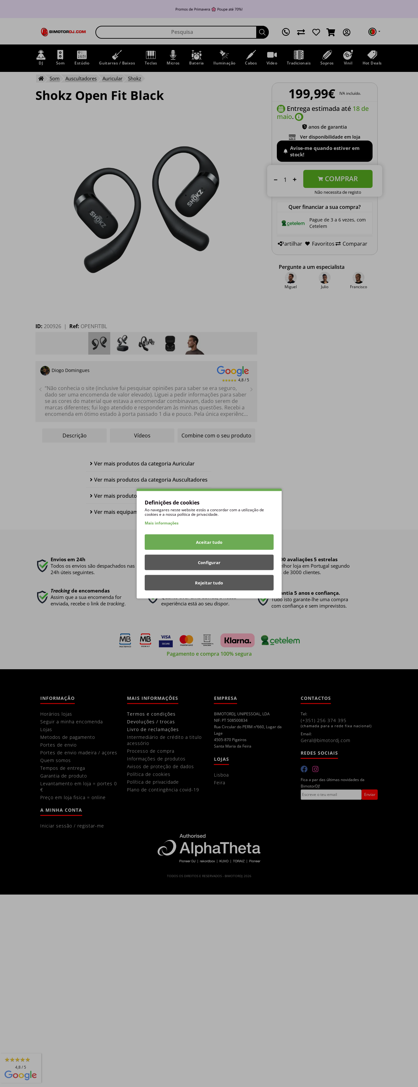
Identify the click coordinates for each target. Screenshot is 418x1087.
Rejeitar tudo (209, 583)
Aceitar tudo (209, 542)
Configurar (209, 562)
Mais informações (162, 523)
